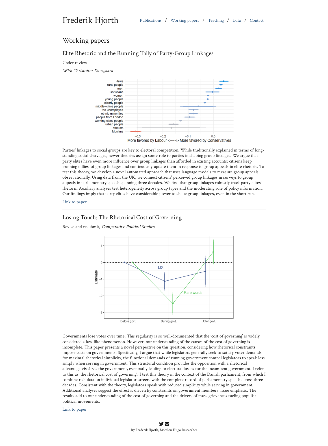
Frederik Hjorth (90, 20)
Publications (151, 20)
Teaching (216, 20)
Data (237, 20)
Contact (257, 20)
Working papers (184, 20)
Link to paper (74, 202)
